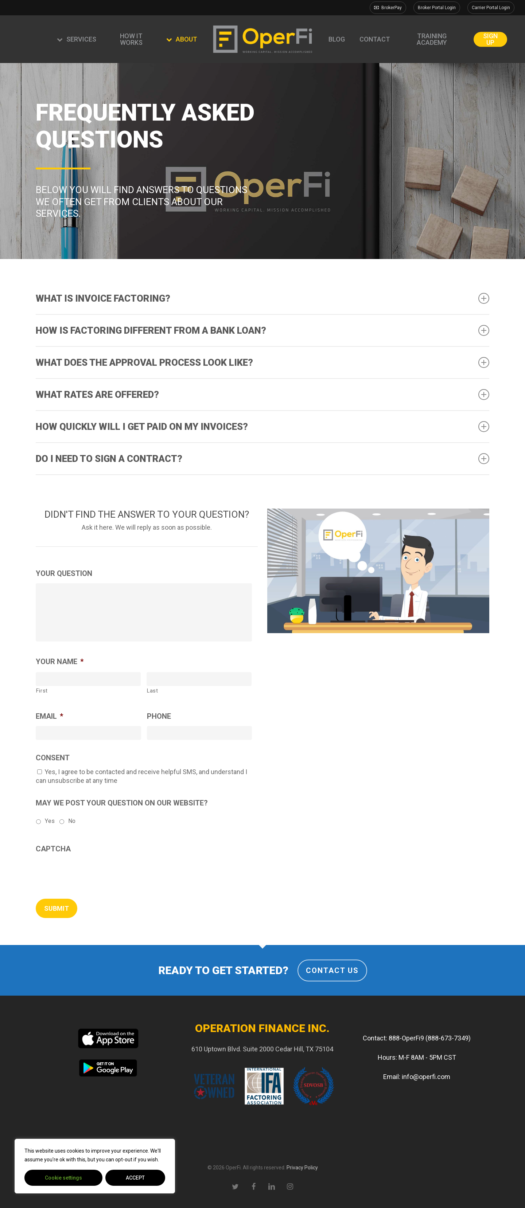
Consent (53, 757)
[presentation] (91, 873)
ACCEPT (135, 1178)
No (71, 820)
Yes (50, 820)
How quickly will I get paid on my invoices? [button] (263, 426)
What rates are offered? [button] (263, 394)
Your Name (59, 661)
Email (49, 716)
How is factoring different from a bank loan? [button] (263, 330)
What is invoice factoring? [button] (263, 298)
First (42, 690)
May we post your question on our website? (122, 803)
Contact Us (332, 970)
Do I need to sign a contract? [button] (263, 458)
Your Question (64, 573)
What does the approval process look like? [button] (263, 362)
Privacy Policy (302, 1167)
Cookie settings (63, 1178)
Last (152, 690)
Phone (159, 716)
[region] (95, 1166)
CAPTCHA (53, 848)
